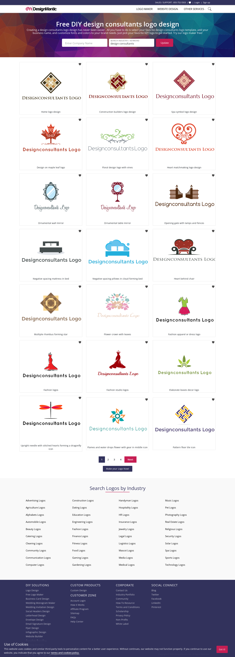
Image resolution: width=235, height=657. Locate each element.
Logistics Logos (127, 542)
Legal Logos (125, 535)
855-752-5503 (179, 2)
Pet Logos (170, 506)
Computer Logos (35, 564)
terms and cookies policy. (65, 652)
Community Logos (36, 549)
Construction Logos (83, 499)
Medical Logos (127, 564)
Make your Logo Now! (117, 467)
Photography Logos (176, 513)
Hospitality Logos (128, 506)
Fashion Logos (80, 528)
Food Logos (78, 549)
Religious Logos (173, 528)
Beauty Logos (33, 528)
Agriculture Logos (35, 506)
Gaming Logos (80, 556)
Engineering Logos (82, 521)
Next (130, 458)
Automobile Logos (36, 521)
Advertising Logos (35, 499)
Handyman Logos (128, 499)
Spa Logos (170, 549)
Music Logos (172, 499)
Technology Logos (175, 564)
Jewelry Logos (126, 528)
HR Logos (124, 513)
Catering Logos (34, 535)
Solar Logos (171, 542)
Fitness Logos (79, 542)
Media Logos (126, 556)
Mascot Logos (126, 549)
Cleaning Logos (34, 542)
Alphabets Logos (35, 513)
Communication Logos (38, 556)
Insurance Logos (128, 521)
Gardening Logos (81, 564)
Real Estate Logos (174, 521)
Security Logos (173, 535)
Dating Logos (79, 506)
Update (165, 42)
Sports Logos (172, 556)
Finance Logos (80, 535)
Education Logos (81, 513)
